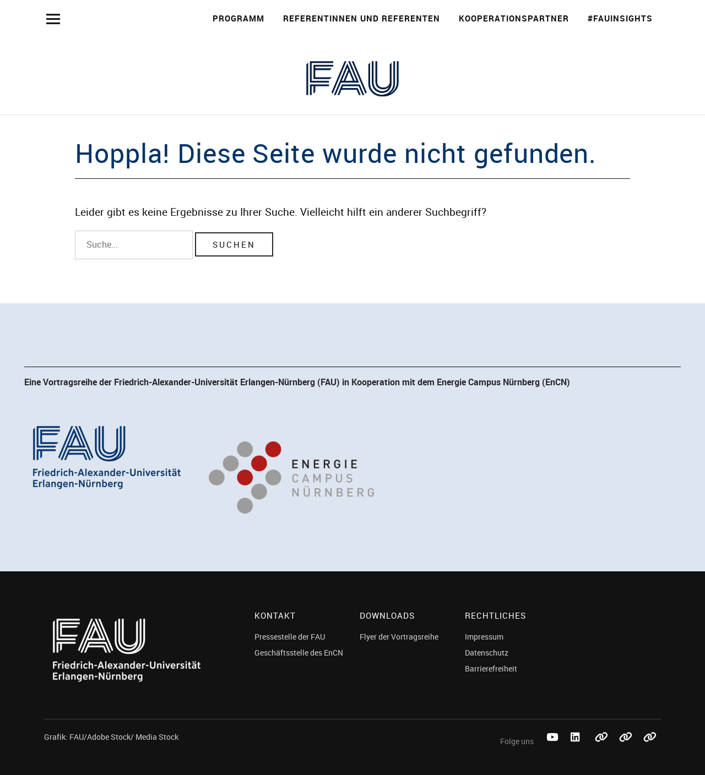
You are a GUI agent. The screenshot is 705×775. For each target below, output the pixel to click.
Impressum (484, 636)
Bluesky (601, 749)
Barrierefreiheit (491, 668)
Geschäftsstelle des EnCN (298, 652)
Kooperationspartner (514, 18)
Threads (650, 749)
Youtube (553, 749)
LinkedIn (577, 749)
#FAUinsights (620, 18)
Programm (238, 18)
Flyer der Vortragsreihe (399, 636)
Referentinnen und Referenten (361, 18)
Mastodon (626, 749)
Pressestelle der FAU (289, 636)
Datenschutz (486, 652)
